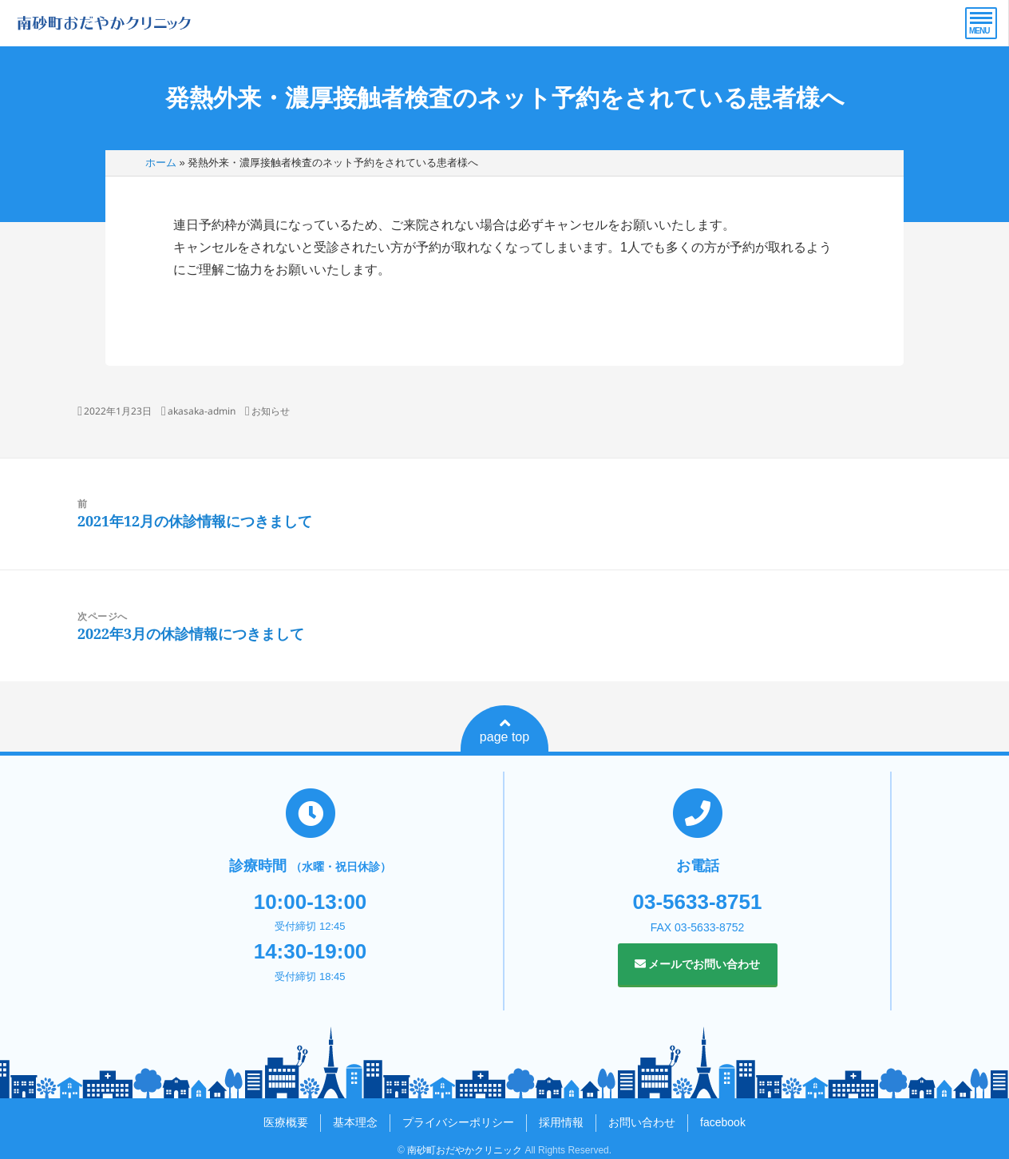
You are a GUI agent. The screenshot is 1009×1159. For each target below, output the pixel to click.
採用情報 (561, 1122)
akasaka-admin (201, 411)
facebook (723, 1122)
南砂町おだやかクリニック (464, 1150)
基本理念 (355, 1122)
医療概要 (285, 1122)
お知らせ (270, 411)
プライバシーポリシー (458, 1122)
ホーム (160, 163)
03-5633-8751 (697, 902)
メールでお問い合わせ (698, 964)
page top (504, 730)
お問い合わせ (641, 1122)
